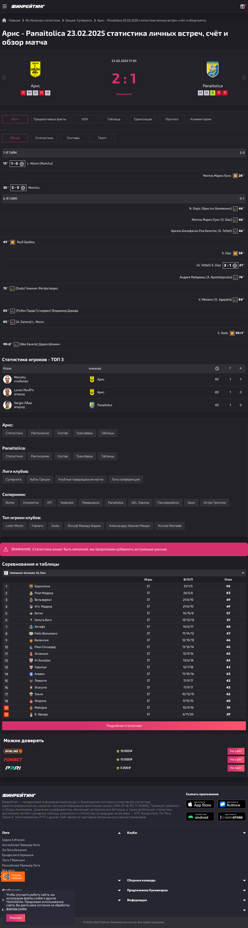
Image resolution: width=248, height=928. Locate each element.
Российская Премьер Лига (21, 865)
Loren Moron (14, 526)
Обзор (15, 138)
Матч (15, 119)
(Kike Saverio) (29, 344)
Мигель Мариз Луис (217, 176)
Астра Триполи (215, 503)
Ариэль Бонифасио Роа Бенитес (194, 231)
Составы (73, 138)
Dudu (55, 526)
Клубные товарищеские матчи (81, 479)
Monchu (33, 188)
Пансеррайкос (168, 503)
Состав (62, 433)
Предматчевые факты (49, 119)
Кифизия (67, 503)
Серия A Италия (13, 840)
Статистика (44, 138)
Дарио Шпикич (49, 344)
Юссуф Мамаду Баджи (84, 526)
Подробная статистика (124, 726)
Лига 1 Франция (13, 860)
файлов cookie (16, 909)
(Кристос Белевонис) (216, 208)
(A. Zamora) (24, 322)
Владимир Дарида (65, 311)
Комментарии (201, 119)
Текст (102, 138)
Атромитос (31, 503)
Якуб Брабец (26, 242)
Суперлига (13, 479)
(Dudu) (20, 288)
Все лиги (8, 870)
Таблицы (107, 433)
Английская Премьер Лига (21, 845)
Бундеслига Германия (17, 855)
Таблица (113, 119)
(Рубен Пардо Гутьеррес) (33, 311)
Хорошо (16, 918)
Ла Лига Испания (14, 850)
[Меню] (4, 6)
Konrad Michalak (169, 526)
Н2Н (84, 119)
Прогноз (171, 119)
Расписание (40, 433)
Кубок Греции (40, 479)
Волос (10, 503)
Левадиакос (91, 503)
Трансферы (84, 433)
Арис (191, 503)
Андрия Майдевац (192, 277)
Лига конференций (126, 479)
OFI (49, 503)
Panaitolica (115, 503)
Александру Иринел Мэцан (129, 526)
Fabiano (37, 526)
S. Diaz (226, 253)
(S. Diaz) (226, 220)
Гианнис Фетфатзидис (42, 288)
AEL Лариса (140, 503)
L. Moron (33, 163)
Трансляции (143, 119)
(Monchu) (46, 163)
